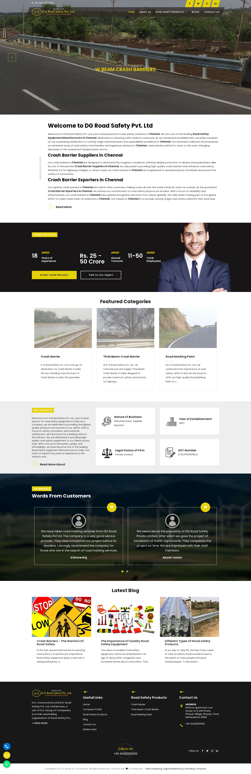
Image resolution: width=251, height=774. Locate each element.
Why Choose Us (42, 410)
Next (239, 57)
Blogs (195, 12)
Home (131, 12)
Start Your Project (54, 275)
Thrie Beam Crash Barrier (121, 357)
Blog (85, 719)
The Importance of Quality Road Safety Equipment (125, 642)
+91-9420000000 (42, 2)
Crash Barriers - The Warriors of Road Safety (60, 642)
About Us (145, 12)
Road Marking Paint (180, 357)
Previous (12, 57)
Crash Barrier (50, 357)
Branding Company (195, 768)
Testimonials (41, 488)
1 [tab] (122, 571)
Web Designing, (154, 768)
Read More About (52, 464)
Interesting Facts (44, 234)
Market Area (90, 729)
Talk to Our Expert (101, 275)
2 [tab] (127, 571)
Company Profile (92, 709)
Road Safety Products (171, 12)
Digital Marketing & (173, 768)
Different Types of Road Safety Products (187, 642)
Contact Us (211, 12)
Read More (64, 207)
